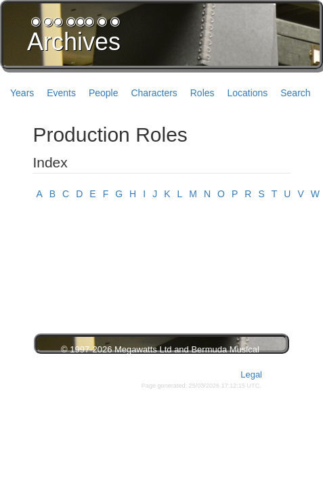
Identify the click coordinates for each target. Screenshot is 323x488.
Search (295, 92)
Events (61, 92)
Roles (202, 92)
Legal (251, 374)
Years (22, 92)
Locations (247, 92)
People (104, 92)
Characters (154, 92)
